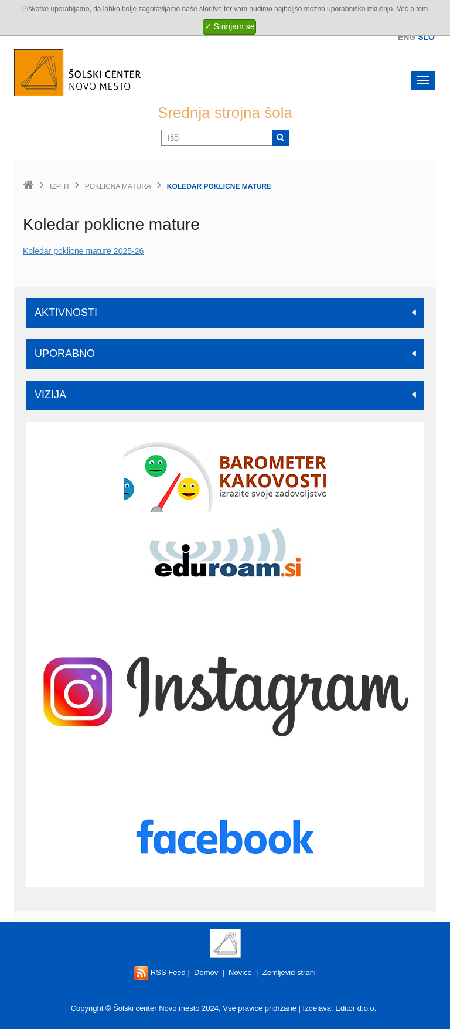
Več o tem (412, 9)
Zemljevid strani (289, 972)
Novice (240, 972)
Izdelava (317, 1008)
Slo (426, 37)
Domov (206, 972)
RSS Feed (160, 972)
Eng (406, 37)
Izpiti (59, 186)
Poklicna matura (118, 186)
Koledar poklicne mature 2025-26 (83, 251)
